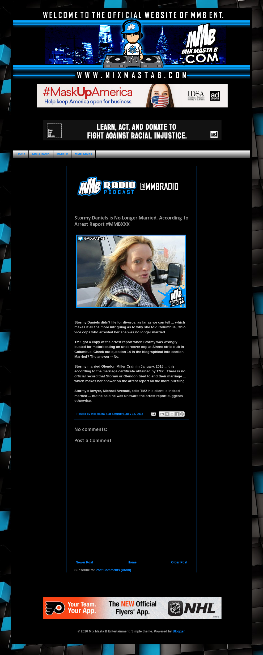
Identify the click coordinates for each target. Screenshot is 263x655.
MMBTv (62, 154)
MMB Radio (40, 154)
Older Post (179, 562)
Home (20, 154)
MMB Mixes (83, 154)
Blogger (179, 631)
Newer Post (84, 562)
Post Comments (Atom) (113, 570)
